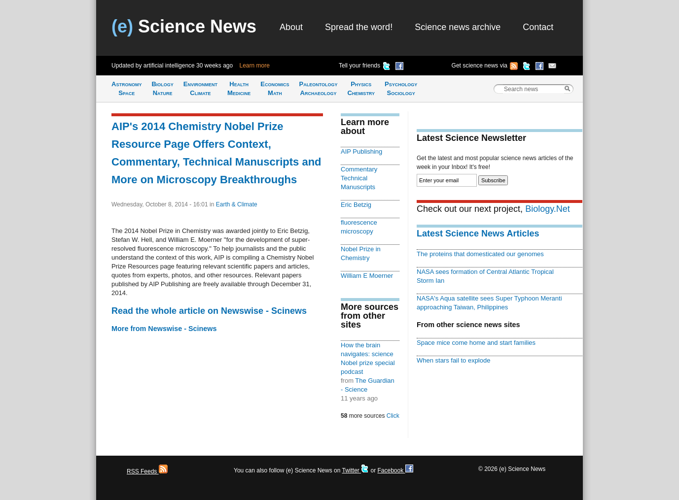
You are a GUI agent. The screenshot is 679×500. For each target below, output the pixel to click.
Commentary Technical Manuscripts (359, 178)
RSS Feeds (147, 471)
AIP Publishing (361, 151)
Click (393, 415)
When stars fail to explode (453, 360)
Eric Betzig (356, 204)
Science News (183, 26)
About (291, 27)
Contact (538, 27)
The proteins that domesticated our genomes (480, 254)
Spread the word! (359, 27)
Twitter (355, 470)
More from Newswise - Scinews (164, 329)
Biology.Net (547, 209)
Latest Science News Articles (478, 233)
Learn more (255, 65)
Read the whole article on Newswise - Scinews (209, 311)
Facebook (395, 470)
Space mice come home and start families (476, 342)
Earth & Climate (236, 204)
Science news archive (457, 27)
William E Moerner (367, 275)
